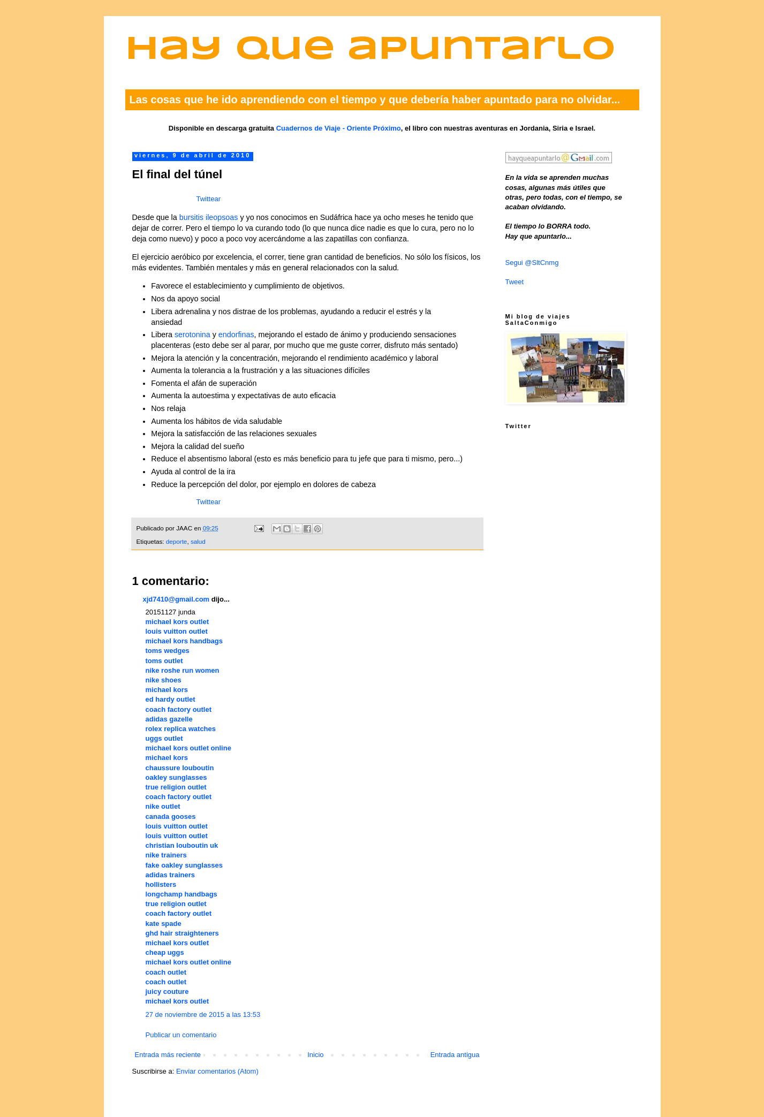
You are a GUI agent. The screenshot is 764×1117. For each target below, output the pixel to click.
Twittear (208, 199)
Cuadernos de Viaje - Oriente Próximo (338, 128)
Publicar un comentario (181, 1035)
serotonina (192, 334)
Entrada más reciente (168, 1055)
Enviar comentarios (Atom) (217, 1071)
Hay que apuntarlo (370, 50)
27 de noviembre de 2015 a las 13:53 (203, 1014)
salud (198, 541)
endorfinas (236, 334)
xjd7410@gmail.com (176, 599)
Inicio (315, 1055)
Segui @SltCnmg (532, 263)
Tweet (514, 282)
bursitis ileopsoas (208, 217)
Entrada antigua (455, 1055)
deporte (176, 541)
